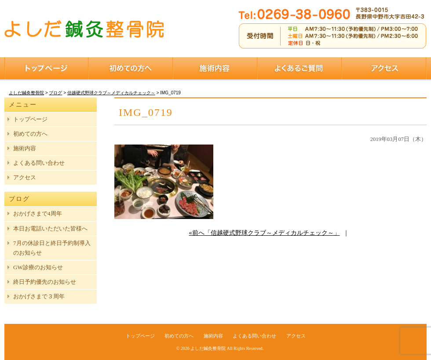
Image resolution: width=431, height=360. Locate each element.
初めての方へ (130, 68)
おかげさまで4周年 (37, 213)
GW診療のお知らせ (38, 267)
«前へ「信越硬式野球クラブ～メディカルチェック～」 (264, 233)
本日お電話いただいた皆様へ (50, 228)
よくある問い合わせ (39, 163)
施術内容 (215, 68)
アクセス (384, 68)
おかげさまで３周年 (39, 296)
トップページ (46, 68)
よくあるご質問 (299, 68)
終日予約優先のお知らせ (44, 281)
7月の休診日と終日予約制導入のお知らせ (52, 248)
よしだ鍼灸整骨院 (208, 348)
